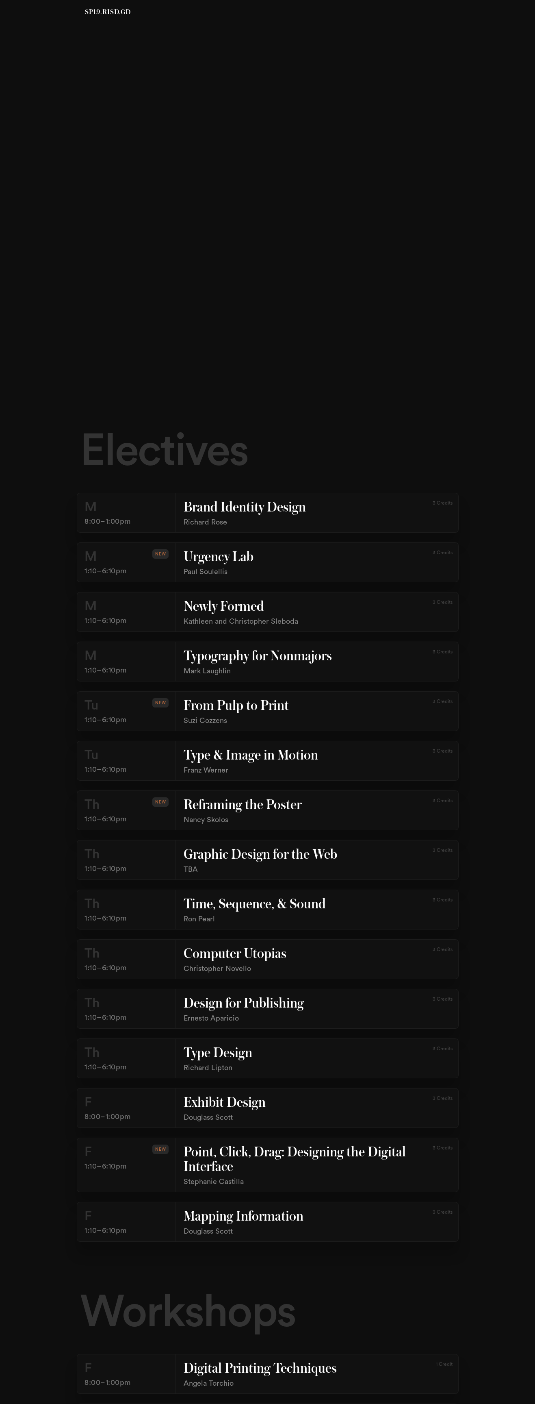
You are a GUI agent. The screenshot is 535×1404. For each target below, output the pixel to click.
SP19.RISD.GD (108, 12)
